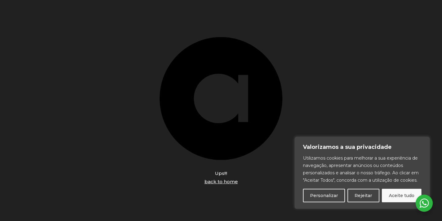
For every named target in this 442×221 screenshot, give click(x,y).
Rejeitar (363, 195)
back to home (221, 181)
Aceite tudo (401, 195)
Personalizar (324, 195)
